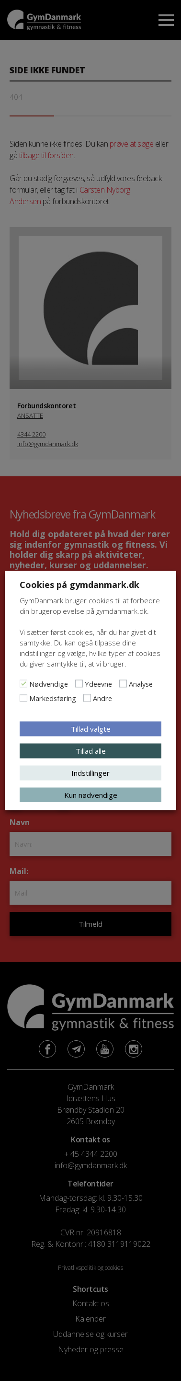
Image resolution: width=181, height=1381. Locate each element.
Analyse (141, 684)
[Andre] (87, 698)
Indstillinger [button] (90, 773)
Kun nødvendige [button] (90, 795)
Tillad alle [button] (91, 751)
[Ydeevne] (79, 684)
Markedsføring (52, 698)
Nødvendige (48, 684)
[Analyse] (123, 684)
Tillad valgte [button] (91, 729)
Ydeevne (98, 684)
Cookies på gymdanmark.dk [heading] (79, 584)
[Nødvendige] (23, 684)
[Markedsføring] (23, 698)
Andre (102, 698)
